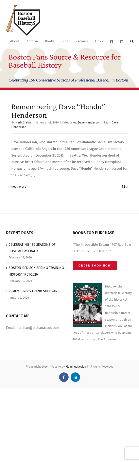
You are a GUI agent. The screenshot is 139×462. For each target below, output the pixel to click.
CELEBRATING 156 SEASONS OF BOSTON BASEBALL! (31, 247)
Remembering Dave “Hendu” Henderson (58, 110)
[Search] (132, 41)
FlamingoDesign (76, 366)
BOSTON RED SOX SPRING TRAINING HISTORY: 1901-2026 (36, 271)
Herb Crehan (24, 122)
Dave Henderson (89, 122)
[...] (33, 175)
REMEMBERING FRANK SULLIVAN (33, 291)
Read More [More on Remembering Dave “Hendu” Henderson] (18, 186)
